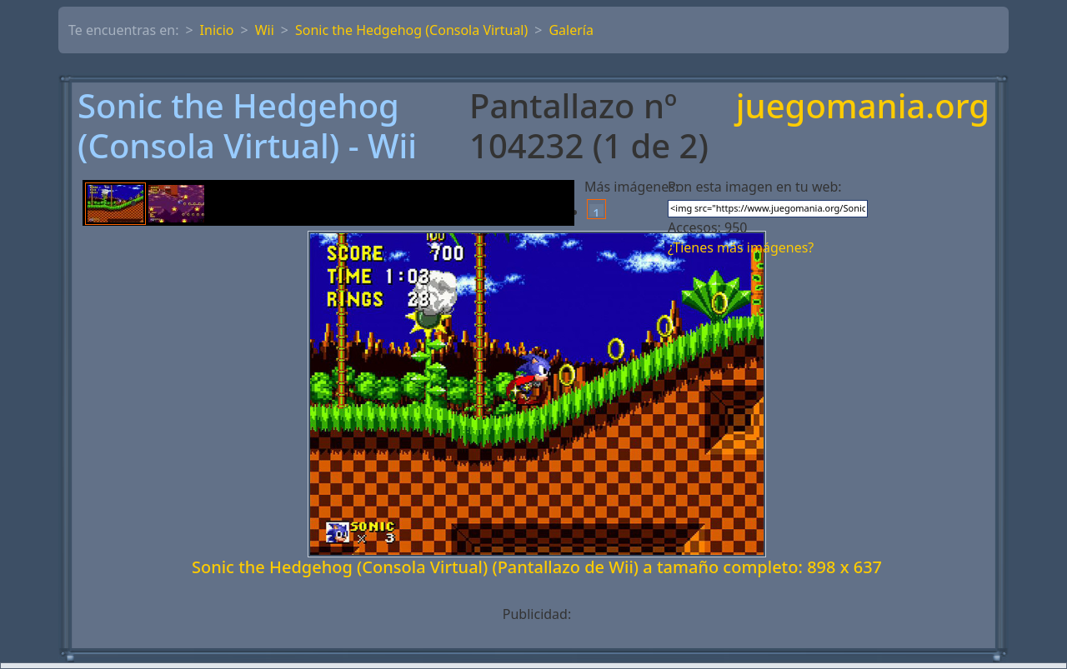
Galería (571, 30)
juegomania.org (862, 107)
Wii (264, 30)
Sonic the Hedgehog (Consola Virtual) (411, 30)
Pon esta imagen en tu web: (755, 186)
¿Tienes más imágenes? (741, 247)
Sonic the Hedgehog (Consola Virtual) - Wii (247, 126)
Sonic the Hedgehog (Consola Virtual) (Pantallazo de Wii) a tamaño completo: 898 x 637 (537, 567)
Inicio (217, 30)
